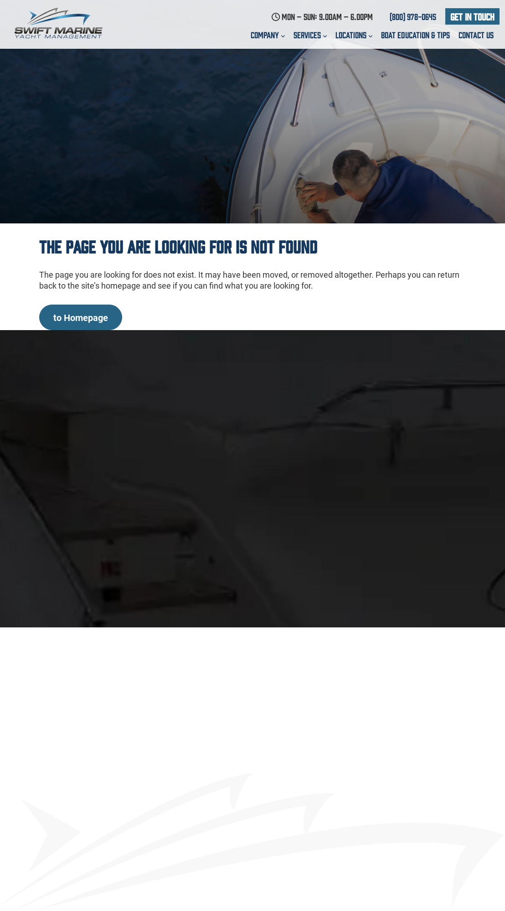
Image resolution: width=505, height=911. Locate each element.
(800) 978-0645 (413, 16)
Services (310, 35)
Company (268, 35)
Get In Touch (472, 16)
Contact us (476, 35)
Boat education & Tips (415, 35)
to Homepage (80, 317)
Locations (353, 35)
